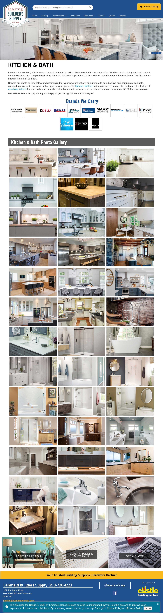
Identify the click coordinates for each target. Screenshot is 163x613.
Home (34, 16)
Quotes (112, 16)
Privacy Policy (134, 608)
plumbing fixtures (17, 89)
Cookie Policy (114, 608)
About (100, 16)
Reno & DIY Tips (115, 585)
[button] (150, 53)
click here (44, 608)
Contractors (75, 16)
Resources (88, 16)
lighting (88, 86)
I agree (148, 608)
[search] (60, 7)
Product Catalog (148, 6)
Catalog (44, 16)
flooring (79, 86)
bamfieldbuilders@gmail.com (18, 600)
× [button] (158, 604)
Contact (122, 16)
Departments (58, 16)
